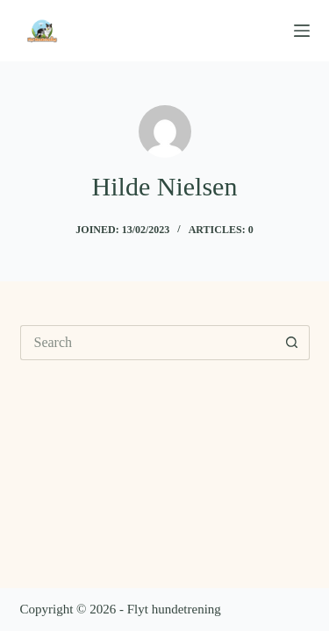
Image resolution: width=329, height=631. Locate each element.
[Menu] (302, 31)
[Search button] (292, 342)
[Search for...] (147, 342)
